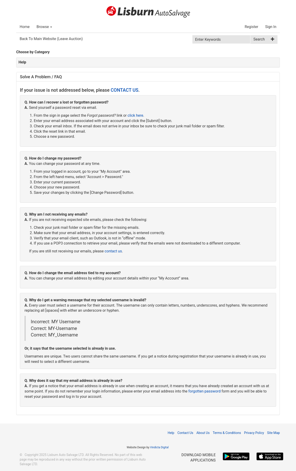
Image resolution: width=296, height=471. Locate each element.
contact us (113, 251)
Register (251, 27)
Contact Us (185, 433)
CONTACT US (125, 90)
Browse (44, 27)
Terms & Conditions (227, 433)
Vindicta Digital (159, 447)
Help (171, 433)
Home (25, 27)
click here (135, 115)
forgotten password (204, 391)
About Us (203, 433)
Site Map (273, 433)
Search (259, 39)
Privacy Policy (254, 433)
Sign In (270, 27)
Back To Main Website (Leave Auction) (51, 39)
